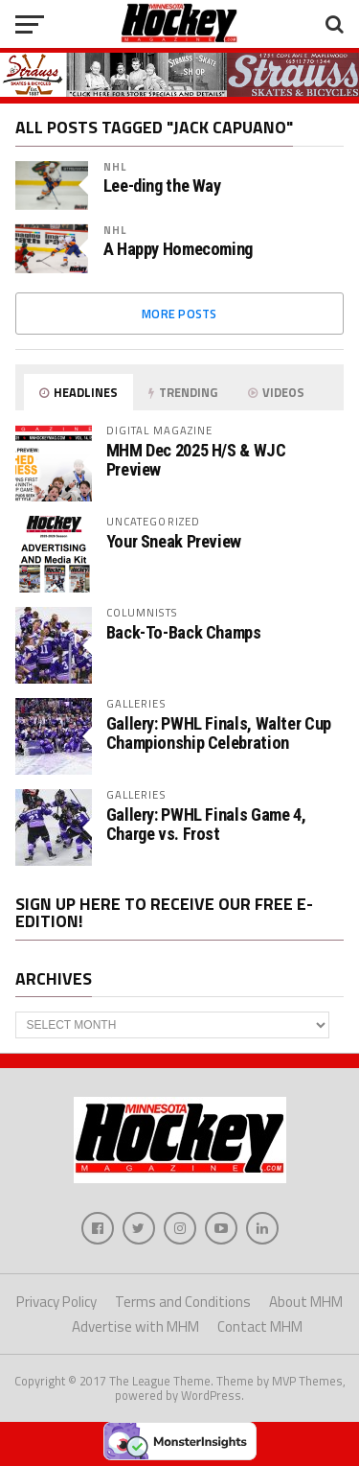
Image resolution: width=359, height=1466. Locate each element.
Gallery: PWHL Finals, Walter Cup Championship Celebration (218, 733)
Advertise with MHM (135, 1326)
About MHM (306, 1302)
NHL (114, 166)
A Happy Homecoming (178, 249)
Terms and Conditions (183, 1302)
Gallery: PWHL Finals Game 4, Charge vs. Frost (206, 824)
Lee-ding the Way (162, 186)
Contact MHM (260, 1326)
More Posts (179, 313)
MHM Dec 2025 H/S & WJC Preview (196, 459)
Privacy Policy (56, 1302)
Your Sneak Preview (173, 541)
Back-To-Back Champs (183, 632)
